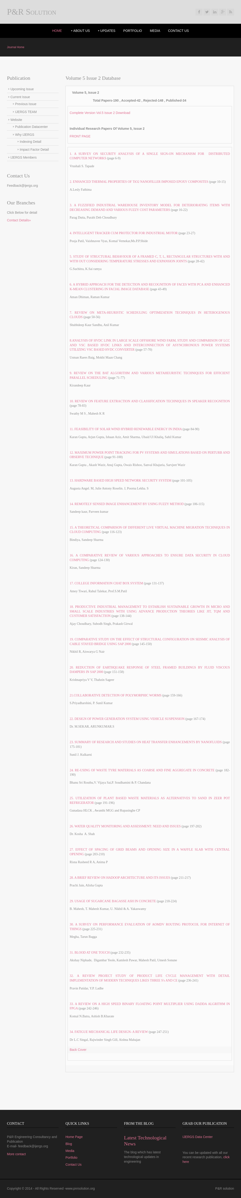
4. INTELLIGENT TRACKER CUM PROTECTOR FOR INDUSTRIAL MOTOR (124, 233)
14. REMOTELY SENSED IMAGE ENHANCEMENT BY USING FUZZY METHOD (127, 504)
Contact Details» (19, 220)
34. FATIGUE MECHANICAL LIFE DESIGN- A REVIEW (109, 1032)
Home (57, 31)
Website (16, 120)
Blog (68, 1144)
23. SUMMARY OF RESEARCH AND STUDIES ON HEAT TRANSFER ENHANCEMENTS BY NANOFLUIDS (146, 742)
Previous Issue (25, 104)
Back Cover (78, 1050)
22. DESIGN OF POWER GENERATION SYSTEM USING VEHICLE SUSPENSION (127, 719)
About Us (81, 31)
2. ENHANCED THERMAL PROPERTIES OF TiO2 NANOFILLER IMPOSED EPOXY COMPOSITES (139, 181)
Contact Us (178, 31)
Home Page (74, 1137)
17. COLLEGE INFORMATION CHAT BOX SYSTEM (107, 583)
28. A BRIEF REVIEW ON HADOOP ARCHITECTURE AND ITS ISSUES (120, 877)
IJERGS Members (23, 157)
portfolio (132, 31)
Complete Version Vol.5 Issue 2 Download (100, 113)
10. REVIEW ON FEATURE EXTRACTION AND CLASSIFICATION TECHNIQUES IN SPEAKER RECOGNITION (150, 401)
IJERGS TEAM (26, 112)
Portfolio (71, 1157)
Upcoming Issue (22, 89)
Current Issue (20, 97)
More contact (16, 1154)
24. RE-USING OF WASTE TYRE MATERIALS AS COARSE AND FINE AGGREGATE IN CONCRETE (143, 770)
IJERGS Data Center (197, 1137)
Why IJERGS (24, 134)
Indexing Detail (30, 141)
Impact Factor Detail (34, 149)
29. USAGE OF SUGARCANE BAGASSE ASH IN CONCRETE (113, 901)
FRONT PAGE (80, 136)
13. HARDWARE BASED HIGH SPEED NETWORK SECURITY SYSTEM (120, 480)
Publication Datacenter (31, 127)
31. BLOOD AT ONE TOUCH (90, 952)
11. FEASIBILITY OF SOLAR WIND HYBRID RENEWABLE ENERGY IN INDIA (126, 429)
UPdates (107, 31)
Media (155, 31)
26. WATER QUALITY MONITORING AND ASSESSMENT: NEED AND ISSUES (125, 826)
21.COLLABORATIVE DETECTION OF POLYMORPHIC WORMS (115, 695)
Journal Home (15, 47)
